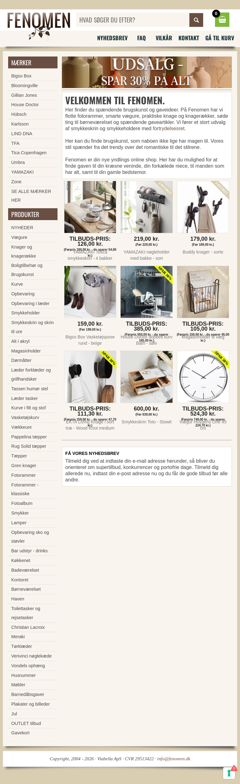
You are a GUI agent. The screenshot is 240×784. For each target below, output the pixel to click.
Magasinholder (26, 350)
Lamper (19, 522)
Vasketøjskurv (25, 417)
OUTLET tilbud (26, 723)
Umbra (18, 162)
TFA (15, 143)
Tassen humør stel (29, 388)
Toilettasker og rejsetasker (25, 613)
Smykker (20, 512)
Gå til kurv (219, 38)
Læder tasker (24, 398)
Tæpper (19, 455)
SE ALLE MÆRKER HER (31, 196)
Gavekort (20, 732)
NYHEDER (22, 227)
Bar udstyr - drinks (29, 550)
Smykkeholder (25, 312)
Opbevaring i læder (30, 303)
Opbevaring (22, 293)
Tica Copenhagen (29, 152)
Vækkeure (21, 427)
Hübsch (19, 114)
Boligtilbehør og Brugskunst (26, 270)
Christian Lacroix (28, 627)
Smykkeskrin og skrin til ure (32, 327)
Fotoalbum (21, 503)
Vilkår (164, 38)
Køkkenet (20, 560)
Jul (14, 713)
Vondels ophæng (28, 665)
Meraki (18, 636)
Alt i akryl (20, 341)
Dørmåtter (21, 360)
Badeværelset (25, 570)
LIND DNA (21, 133)
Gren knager (23, 465)
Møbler (18, 684)
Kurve (17, 284)
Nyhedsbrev (112, 38)
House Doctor (25, 104)
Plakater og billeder (30, 704)
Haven (17, 598)
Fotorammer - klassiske (24, 489)
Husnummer (23, 675)
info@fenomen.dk (173, 758)
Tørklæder (21, 646)
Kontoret (19, 579)
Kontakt (188, 38)
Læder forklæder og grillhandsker (31, 374)
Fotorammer (23, 475)
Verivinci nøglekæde (31, 655)
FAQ (141, 38)
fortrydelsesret (168, 128)
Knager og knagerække (23, 251)
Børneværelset (26, 589)
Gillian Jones (24, 95)
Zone (16, 181)
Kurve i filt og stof (28, 407)
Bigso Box (21, 75)
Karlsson (20, 123)
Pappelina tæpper (29, 436)
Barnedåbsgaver (27, 694)
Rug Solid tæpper (28, 446)
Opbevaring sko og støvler (30, 537)
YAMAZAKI (22, 172)
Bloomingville (24, 85)
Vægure (19, 237)
